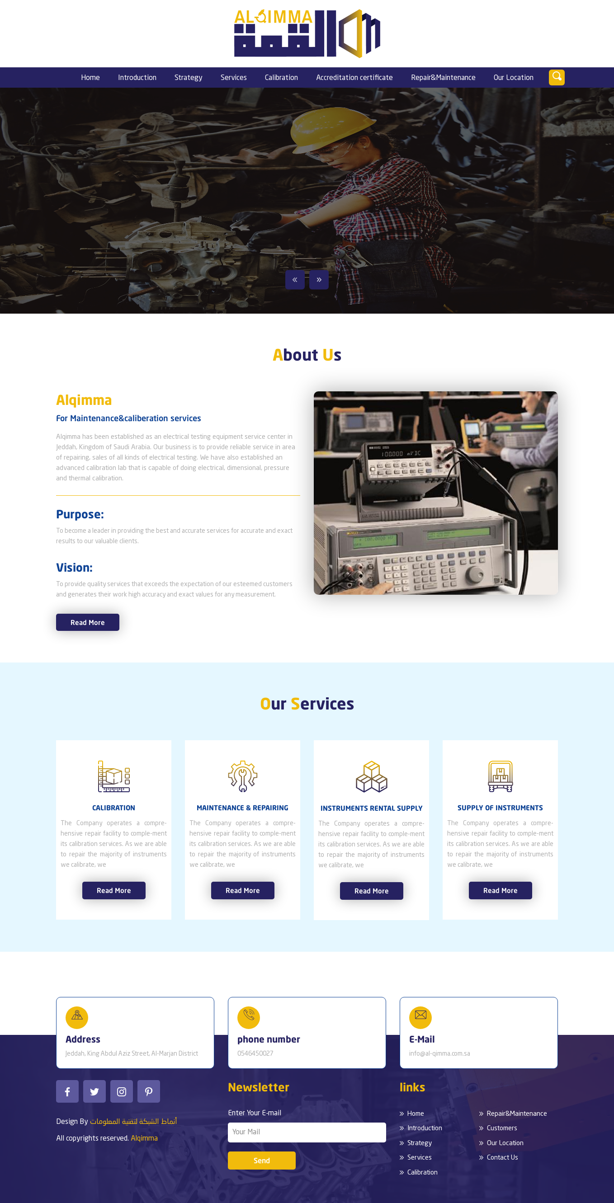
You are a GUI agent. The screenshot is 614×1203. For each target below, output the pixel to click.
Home (90, 78)
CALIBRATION (113, 808)
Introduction (137, 78)
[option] (307, 201)
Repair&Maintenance (443, 78)
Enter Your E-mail (254, 1113)
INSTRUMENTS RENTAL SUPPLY (372, 808)
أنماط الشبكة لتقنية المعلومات (133, 1122)
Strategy (189, 78)
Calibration (281, 78)
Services (234, 78)
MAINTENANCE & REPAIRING (242, 808)
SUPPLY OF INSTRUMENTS (500, 808)
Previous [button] (295, 280)
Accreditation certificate (354, 78)
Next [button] (319, 280)
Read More (88, 622)
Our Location (514, 78)
